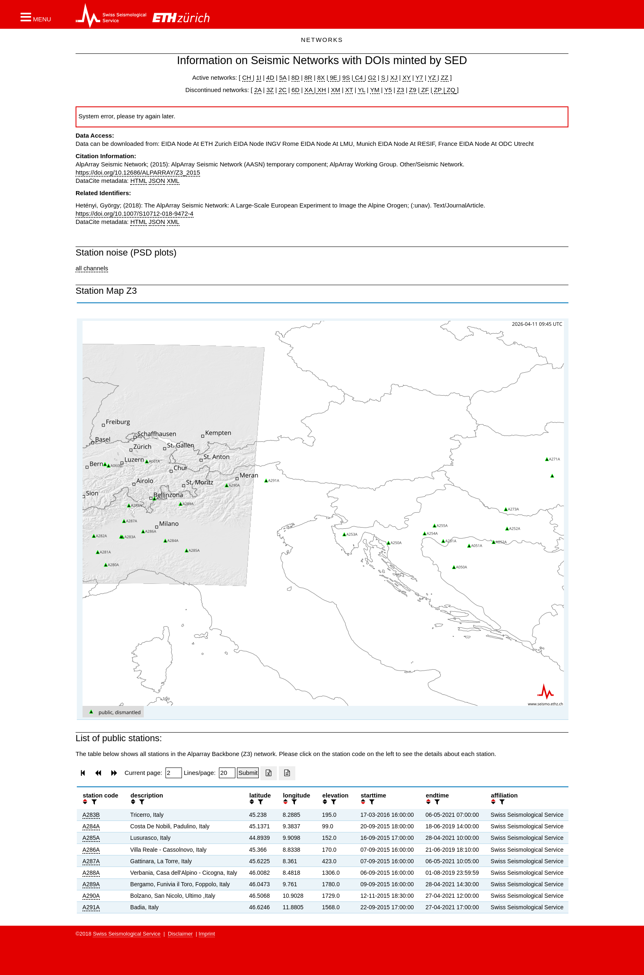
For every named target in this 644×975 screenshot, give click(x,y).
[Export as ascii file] (287, 773)
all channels (92, 268)
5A (283, 77)
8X (320, 77)
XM (335, 89)
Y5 (388, 89)
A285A (91, 837)
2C (282, 89)
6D (295, 89)
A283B (91, 814)
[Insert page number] (174, 773)
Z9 (412, 89)
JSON (157, 180)
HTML (138, 180)
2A (258, 89)
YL (361, 89)
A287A (91, 861)
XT (349, 89)
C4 (359, 77)
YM (375, 89)
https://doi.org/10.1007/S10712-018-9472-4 (134, 213)
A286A (91, 849)
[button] (36, 17)
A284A (91, 826)
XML (173, 180)
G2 (372, 77)
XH (321, 89)
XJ (394, 77)
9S (346, 77)
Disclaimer (180, 934)
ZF (424, 89)
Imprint (207, 934)
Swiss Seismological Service (127, 934)
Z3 (400, 89)
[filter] (93, 801)
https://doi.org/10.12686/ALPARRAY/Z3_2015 (138, 172)
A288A (91, 872)
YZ (432, 77)
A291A (91, 907)
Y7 (419, 77)
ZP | (438, 89)
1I (259, 77)
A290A (91, 895)
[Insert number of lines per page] (227, 773)
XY (406, 77)
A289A (91, 884)
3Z (270, 89)
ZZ (444, 77)
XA (309, 89)
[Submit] (248, 773)
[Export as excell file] (268, 773)
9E (333, 77)
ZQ (450, 89)
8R (308, 77)
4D (270, 77)
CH (247, 77)
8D (295, 77)
